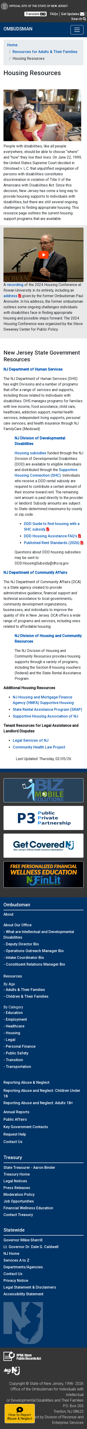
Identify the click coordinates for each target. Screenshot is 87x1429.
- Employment (15, 1019)
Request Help (14, 1134)
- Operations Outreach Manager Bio (33, 951)
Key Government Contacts (25, 1127)
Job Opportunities (18, 1201)
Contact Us (13, 1142)
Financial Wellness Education (28, 1208)
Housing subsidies (30, 453)
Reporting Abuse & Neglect (26, 1082)
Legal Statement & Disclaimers (29, 1287)
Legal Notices (15, 1181)
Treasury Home (16, 1174)
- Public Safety (15, 1053)
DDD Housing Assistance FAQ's (50, 536)
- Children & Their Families (25, 996)
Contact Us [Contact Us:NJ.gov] (13, 1274)
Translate (35, 14)
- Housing (11, 1033)
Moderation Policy (19, 1194)
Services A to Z (16, 1260)
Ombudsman (16, 904)
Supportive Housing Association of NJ (45, 716)
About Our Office (17, 925)
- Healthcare (13, 1026)
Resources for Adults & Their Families (45, 52)
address (10, 296)
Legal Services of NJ (30, 740)
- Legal (9, 1039)
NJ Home (11, 1253)
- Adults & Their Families (24, 989)
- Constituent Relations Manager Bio (34, 964)
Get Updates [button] (72, 14)
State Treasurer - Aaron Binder (29, 1167)
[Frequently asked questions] (54, 14)
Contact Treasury (18, 1215)
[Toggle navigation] (77, 29)
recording (15, 284)
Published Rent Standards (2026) (52, 543)
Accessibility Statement (23, 1294)
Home (12, 45)
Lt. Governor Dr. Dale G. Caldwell (30, 1247)
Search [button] (78, 19)
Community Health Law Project (39, 747)
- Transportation (17, 1066)
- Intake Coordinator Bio (23, 957)
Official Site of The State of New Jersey (34, 6)
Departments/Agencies (23, 1267)
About (8, 914)
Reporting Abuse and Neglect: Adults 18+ (38, 1103)
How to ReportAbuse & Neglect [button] (21, 1413)
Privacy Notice (15, 1280)
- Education (13, 1012)
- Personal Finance (19, 1046)
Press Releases (16, 1188)
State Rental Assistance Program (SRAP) (47, 709)
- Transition (13, 1060)
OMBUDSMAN (17, 29)
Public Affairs (15, 1119)
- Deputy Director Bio (21, 944)
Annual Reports (16, 1112)
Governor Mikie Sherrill (22, 1240)
